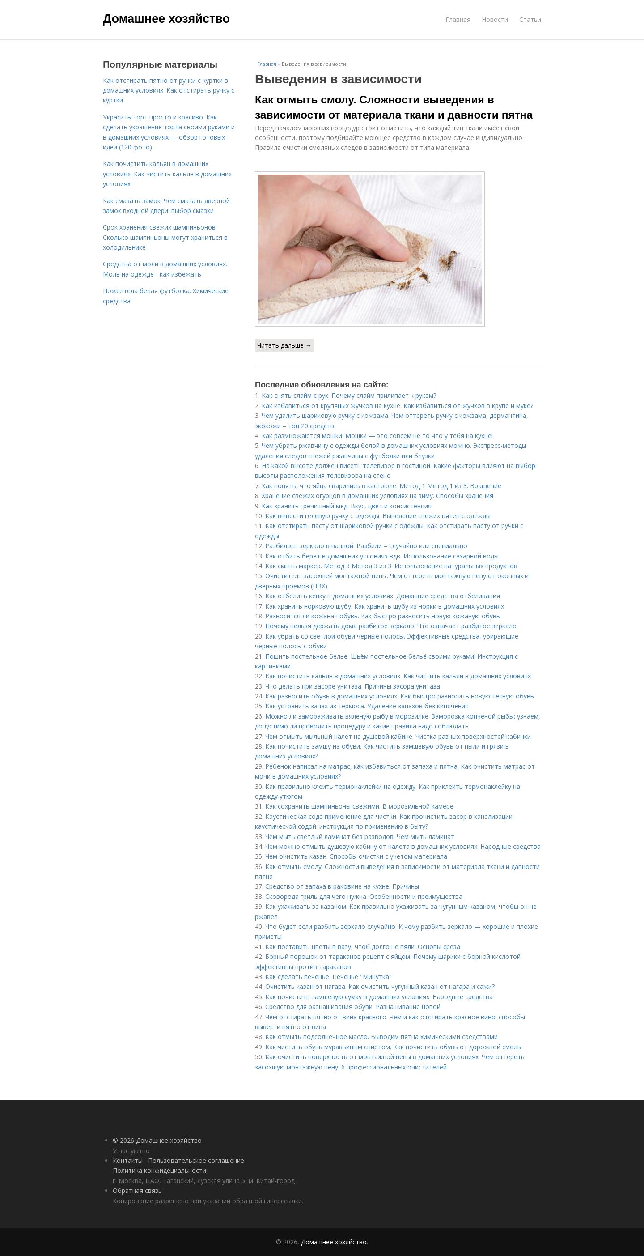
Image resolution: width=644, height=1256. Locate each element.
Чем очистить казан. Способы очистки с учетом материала (356, 856)
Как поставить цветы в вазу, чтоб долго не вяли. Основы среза (362, 946)
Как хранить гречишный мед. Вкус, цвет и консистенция (347, 506)
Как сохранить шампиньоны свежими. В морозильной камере (359, 806)
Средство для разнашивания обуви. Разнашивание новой (353, 1006)
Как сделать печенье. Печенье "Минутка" (328, 976)
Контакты (128, 1160)
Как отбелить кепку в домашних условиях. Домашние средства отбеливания (382, 596)
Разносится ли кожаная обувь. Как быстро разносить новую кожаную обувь (382, 616)
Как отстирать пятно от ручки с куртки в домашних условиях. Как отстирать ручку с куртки (168, 90)
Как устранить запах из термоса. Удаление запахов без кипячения (367, 706)
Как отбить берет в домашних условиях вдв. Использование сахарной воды (382, 556)
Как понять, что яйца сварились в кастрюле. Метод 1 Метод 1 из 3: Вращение (381, 485)
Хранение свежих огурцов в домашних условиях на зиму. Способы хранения (377, 495)
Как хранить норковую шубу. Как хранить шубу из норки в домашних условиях (384, 606)
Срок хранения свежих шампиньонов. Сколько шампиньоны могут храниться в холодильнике (165, 237)
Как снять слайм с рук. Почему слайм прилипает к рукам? (349, 395)
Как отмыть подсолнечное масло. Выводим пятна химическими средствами (381, 1036)
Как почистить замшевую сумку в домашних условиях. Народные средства (379, 996)
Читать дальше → (284, 345)
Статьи (530, 19)
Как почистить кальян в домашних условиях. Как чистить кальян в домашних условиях (398, 676)
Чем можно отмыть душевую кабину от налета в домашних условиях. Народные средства (403, 846)
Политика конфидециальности (159, 1170)
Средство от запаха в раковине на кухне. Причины (342, 886)
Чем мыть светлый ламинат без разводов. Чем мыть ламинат (359, 836)
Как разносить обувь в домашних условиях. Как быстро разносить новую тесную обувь (399, 696)
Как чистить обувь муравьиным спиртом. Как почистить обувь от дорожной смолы (393, 1047)
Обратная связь (137, 1190)
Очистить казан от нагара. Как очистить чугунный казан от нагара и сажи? (380, 986)
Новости (495, 19)
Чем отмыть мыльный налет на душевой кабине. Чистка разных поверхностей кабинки (398, 736)
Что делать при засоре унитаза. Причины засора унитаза (352, 686)
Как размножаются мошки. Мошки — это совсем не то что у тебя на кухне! (377, 435)
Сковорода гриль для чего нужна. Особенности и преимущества (363, 896)
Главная (457, 19)
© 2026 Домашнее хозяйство (157, 1140)
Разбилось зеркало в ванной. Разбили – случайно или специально (366, 545)
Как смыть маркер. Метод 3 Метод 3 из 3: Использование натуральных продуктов (391, 566)
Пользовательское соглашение (196, 1160)
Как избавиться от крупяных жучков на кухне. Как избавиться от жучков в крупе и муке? (397, 405)
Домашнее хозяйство (166, 19)
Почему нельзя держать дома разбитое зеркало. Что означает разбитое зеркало (391, 626)
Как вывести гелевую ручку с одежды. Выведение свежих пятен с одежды (378, 515)
